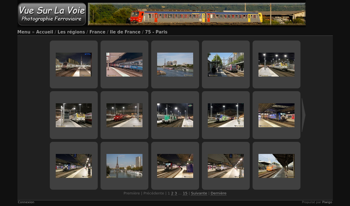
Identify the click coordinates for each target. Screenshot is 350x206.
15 (185, 193)
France (98, 32)
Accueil (44, 32)
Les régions (71, 32)
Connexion (26, 202)
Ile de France (125, 32)
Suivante (199, 193)
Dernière (218, 193)
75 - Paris (156, 32)
